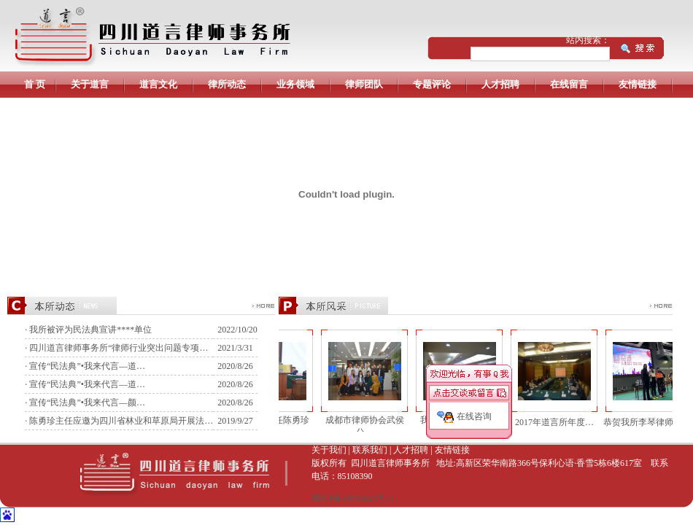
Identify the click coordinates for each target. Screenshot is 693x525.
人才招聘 (500, 84)
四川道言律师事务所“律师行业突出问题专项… (118, 348)
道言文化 (158, 84)
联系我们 (369, 450)
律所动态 (227, 84)
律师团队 (364, 84)
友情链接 (638, 84)
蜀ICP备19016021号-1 (352, 498)
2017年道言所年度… (550, 422)
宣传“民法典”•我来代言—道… (87, 366)
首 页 (34, 84)
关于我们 (328, 450)
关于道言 (90, 84)
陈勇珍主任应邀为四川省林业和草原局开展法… (121, 421)
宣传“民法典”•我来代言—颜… (87, 402)
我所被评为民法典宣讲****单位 (90, 329)
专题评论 (432, 84)
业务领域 (295, 84)
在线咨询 (474, 416)
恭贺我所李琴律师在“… (645, 422)
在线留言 (569, 84)
